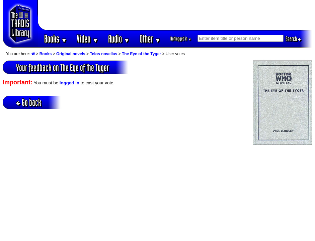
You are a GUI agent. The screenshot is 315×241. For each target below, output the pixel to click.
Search (293, 39)
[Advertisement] (175, 15)
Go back (28, 102)
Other (150, 39)
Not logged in (180, 39)
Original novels (70, 54)
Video (87, 39)
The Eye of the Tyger (141, 54)
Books (55, 39)
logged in (69, 82)
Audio (119, 39)
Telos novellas (103, 54)
